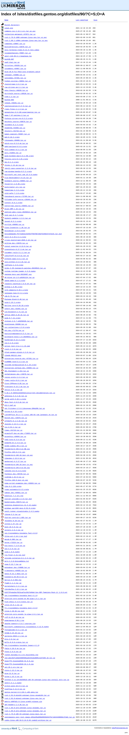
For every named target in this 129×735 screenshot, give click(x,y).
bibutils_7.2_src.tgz (14, 496)
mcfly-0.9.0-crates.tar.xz (16, 642)
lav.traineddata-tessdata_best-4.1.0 (21, 595)
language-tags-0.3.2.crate (16, 293)
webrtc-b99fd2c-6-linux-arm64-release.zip (23, 701)
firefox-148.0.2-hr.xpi (15, 452)
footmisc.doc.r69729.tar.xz (17, 474)
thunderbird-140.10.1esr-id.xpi (19, 455)
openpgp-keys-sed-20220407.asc (18, 274)
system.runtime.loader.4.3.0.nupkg (20, 271)
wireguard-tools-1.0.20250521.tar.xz (21, 337)
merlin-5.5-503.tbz (13, 580)
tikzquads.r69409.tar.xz (15, 140)
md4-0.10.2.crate (12, 137)
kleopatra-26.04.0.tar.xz (16, 577)
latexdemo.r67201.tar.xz (15, 78)
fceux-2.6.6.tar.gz (13, 651)
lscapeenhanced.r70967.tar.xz (18, 53)
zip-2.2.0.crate (12, 343)
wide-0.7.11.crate (13, 318)
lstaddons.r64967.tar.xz (15, 68)
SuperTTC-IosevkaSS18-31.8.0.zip (19, 661)
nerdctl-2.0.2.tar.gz (14, 530)
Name (6, 20)
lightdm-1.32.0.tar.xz (14, 477)
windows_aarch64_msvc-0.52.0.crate (20, 508)
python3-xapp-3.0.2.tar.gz (16, 259)
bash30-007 (9, 59)
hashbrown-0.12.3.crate (15, 340)
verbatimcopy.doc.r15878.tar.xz (19, 374)
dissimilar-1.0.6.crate (15, 231)
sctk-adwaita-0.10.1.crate (16, 290)
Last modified (82, 20)
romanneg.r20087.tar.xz (15, 43)
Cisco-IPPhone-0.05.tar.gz (16, 383)
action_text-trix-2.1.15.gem (17, 346)
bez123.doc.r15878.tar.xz (16, 418)
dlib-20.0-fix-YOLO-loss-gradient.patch (22, 72)
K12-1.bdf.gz (10, 405)
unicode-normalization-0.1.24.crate (20, 365)
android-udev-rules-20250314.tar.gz (20, 212)
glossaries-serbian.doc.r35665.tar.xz (21, 368)
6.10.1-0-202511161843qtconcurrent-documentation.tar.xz (30, 393)
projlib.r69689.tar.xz (14, 224)
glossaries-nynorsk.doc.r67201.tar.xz (21, 358)
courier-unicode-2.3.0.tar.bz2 (18, 499)
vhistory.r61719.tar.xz (15, 131)
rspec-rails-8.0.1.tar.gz (16, 380)
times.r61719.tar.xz (13, 430)
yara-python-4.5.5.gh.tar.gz (17, 262)
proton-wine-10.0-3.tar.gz (16, 686)
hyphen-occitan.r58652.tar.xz (18, 81)
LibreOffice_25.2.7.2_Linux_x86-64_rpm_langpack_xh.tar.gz (31, 414)
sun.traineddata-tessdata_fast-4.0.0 (21, 533)
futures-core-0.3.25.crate (16, 159)
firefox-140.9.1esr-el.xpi (16, 480)
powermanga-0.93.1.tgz (14, 620)
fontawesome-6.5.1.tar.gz (16, 630)
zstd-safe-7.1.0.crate (14, 193)
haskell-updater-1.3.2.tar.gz (18, 218)
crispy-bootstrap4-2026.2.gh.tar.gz (20, 240)
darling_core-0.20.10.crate (17, 305)
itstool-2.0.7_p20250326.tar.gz (19, 321)
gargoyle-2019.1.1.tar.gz (16, 636)
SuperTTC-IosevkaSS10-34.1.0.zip (19, 664)
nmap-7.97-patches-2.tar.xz (17, 115)
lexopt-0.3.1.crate (13, 221)
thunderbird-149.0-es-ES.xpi (17, 467)
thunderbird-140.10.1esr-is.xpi (19, 464)
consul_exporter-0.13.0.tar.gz (18, 246)
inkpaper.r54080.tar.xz (15, 75)
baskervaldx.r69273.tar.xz (16, 502)
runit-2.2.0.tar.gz (13, 349)
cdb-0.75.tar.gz (12, 296)
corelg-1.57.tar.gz (13, 524)
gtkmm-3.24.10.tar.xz (14, 633)
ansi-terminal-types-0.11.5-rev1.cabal (22, 50)
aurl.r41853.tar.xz (13, 153)
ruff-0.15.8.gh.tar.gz (14, 617)
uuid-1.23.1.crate (13, 302)
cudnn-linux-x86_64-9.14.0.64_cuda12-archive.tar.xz (28, 720)
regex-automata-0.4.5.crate (17, 489)
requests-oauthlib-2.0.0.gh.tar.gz (20, 284)
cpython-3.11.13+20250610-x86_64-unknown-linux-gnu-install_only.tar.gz (37, 680)
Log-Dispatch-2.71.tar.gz (16, 312)
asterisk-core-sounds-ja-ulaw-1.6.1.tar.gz (24, 614)
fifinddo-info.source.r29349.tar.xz (20, 199)
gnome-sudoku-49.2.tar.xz (16, 446)
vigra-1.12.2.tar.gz (13, 670)
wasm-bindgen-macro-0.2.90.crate (19, 156)
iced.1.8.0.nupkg (12, 552)
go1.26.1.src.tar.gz (13, 667)
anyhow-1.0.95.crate (13, 287)
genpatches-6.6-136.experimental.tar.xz (22, 112)
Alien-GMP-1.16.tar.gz (14, 209)
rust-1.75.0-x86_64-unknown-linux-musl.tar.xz (25, 714)
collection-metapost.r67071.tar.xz (20, 34)
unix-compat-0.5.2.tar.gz (16, 149)
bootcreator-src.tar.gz (15, 187)
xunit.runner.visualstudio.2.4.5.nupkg (22, 511)
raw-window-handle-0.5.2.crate (18, 171)
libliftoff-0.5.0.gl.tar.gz (17, 255)
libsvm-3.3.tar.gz (13, 514)
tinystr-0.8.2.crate (13, 202)
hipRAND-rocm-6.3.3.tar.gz (16, 361)
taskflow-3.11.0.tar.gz (15, 689)
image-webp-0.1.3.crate (15, 280)
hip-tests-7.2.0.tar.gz (15, 545)
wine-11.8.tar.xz (12, 673)
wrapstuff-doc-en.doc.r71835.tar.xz (20, 433)
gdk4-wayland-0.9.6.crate (16, 146)
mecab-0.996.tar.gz (13, 539)
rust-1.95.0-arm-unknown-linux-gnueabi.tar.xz (25, 711)
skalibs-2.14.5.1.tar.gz (15, 424)
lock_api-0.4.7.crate (14, 215)
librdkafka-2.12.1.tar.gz (16, 589)
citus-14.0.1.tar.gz (13, 605)
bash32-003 (9, 100)
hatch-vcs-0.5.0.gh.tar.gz (16, 143)
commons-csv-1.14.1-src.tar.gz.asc (20, 31)
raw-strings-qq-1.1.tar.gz (16, 87)
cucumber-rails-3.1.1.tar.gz (17, 252)
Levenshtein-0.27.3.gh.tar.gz (18, 249)
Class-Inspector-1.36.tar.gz (17, 227)
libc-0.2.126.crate (13, 486)
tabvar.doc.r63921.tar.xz (16, 492)
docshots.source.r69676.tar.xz (18, 121)
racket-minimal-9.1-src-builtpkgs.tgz (21, 655)
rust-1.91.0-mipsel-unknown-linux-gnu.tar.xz (25, 698)
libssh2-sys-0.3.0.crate (15, 471)
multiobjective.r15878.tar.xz (18, 47)
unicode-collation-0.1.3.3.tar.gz (20, 558)
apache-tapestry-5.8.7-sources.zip (20, 623)
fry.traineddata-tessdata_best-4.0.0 (21, 608)
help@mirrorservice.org (120, 728)
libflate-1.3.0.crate (14, 265)
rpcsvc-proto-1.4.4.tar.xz (16, 377)
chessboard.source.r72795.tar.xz (19, 196)
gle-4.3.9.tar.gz (12, 549)
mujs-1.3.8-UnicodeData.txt (17, 561)
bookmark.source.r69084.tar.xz (18, 181)
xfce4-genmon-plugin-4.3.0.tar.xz (20, 352)
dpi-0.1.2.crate (12, 162)
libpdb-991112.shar (13, 355)
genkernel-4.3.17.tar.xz (15, 461)
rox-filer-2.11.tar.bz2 (15, 555)
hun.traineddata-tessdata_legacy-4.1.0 (22, 645)
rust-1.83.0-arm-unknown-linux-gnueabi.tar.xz (25, 708)
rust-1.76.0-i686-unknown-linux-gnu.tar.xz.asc (26, 37)
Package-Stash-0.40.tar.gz (16, 299)
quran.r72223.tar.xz (13, 542)
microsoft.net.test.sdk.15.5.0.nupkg (21, 174)
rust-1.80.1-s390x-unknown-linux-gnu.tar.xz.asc (26, 40)
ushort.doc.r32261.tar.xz (16, 308)
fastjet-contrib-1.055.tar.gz (18, 517)
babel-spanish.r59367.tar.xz (17, 134)
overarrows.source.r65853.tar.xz (19, 206)
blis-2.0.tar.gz (12, 639)
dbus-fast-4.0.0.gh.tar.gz (16, 402)
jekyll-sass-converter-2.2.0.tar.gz (20, 168)
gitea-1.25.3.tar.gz (13, 676)
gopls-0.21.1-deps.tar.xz (16, 574)
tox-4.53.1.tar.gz (13, 427)
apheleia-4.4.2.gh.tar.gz (16, 396)
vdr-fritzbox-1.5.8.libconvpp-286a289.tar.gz (25, 408)
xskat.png (9, 28)
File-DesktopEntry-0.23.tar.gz (18, 178)
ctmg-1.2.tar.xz (12, 96)
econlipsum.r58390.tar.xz (16, 324)
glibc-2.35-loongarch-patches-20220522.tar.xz (25, 268)
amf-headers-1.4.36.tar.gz (16, 704)
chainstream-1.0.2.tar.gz (16, 84)
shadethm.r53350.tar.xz (15, 128)
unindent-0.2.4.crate (14, 125)
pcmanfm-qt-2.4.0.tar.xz (15, 443)
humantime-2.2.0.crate (14, 190)
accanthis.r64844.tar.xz (15, 436)
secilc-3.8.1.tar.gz (13, 390)
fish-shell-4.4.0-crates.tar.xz (19, 602)
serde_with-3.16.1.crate (15, 399)
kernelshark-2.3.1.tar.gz (16, 586)
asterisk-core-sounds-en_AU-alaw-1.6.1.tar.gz (25, 598)
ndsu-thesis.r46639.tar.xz (16, 90)
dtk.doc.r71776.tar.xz (14, 330)
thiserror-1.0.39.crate (15, 184)
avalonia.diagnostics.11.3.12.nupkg (20, 505)
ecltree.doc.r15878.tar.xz (16, 243)
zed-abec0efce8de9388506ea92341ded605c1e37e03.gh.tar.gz (30, 658)
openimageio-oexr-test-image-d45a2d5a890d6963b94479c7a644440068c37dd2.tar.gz (40, 717)
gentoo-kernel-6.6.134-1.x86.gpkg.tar (21, 692)
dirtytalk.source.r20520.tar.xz (19, 93)
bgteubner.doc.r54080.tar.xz (17, 567)
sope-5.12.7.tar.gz (13, 564)
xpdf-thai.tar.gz (12, 62)
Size (95, 20)
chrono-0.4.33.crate (13, 411)
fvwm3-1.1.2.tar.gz (13, 583)
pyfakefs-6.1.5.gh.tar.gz (16, 421)
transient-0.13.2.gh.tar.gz (17, 386)
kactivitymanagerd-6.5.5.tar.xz (19, 333)
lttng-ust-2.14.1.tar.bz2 (16, 536)
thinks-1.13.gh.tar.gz (14, 165)
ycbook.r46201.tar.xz (14, 103)
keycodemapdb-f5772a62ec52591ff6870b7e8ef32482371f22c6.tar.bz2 (33, 234)
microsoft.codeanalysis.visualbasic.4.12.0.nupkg (27, 627)
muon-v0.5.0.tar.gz (13, 527)
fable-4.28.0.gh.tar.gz (15, 648)
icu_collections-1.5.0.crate (17, 327)
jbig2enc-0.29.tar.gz (14, 521)
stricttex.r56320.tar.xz (15, 65)
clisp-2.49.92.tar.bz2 (14, 611)
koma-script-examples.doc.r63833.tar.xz (22, 483)
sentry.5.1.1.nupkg (13, 683)
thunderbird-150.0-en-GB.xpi (17, 449)
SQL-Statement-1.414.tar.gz (17, 371)
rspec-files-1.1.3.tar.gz (16, 109)
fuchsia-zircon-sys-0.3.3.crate (19, 118)
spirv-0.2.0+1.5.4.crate (15, 237)
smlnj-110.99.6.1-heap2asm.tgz (18, 56)
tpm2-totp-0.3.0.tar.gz (15, 439)
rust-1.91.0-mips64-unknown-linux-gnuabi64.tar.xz (27, 695)
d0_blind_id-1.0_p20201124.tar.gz (20, 277)
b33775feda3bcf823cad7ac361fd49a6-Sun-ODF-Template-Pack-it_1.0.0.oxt (36, 592)
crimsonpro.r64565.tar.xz (16, 570)
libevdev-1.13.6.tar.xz (15, 458)
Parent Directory (12, 25)
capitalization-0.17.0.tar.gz (18, 106)
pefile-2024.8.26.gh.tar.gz (17, 315)
